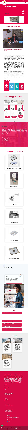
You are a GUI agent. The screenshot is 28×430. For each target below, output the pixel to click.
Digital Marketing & (18, 428)
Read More (7, 81)
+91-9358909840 (19, 0)
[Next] (23, 110)
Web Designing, (14, 428)
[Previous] (4, 110)
